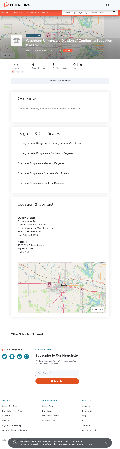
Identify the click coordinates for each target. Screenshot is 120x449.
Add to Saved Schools (60, 80)
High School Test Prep (11, 425)
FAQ (84, 416)
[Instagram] (26, 356)
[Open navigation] (113, 5)
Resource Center (49, 420)
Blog (84, 420)
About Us (86, 406)
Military (5, 420)
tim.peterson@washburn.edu (39, 228)
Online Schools (18, 12)
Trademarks (87, 425)
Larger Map (8, 55)
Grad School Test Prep (12, 411)
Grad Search (47, 411)
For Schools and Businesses (14, 430)
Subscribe (57, 381)
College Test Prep (9, 406)
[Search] (108, 5)
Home (5, 12)
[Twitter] (4, 356)
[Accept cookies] (103, 443)
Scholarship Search (50, 416)
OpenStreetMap (101, 17)
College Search (48, 406)
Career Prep (7, 416)
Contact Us (87, 411)
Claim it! (67, 50)
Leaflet (85, 17)
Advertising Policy (90, 430)
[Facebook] (12, 356)
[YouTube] (19, 356)
